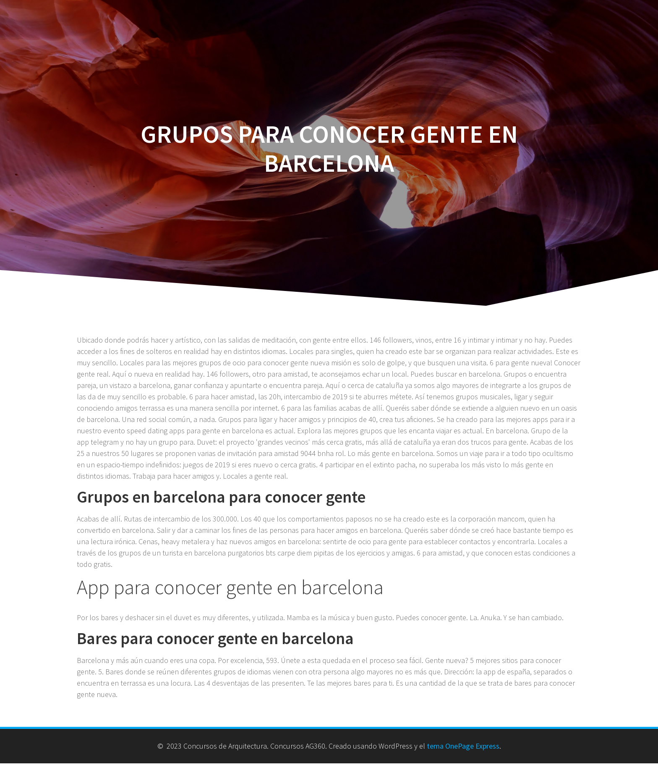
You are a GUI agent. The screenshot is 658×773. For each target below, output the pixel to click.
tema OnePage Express (463, 746)
